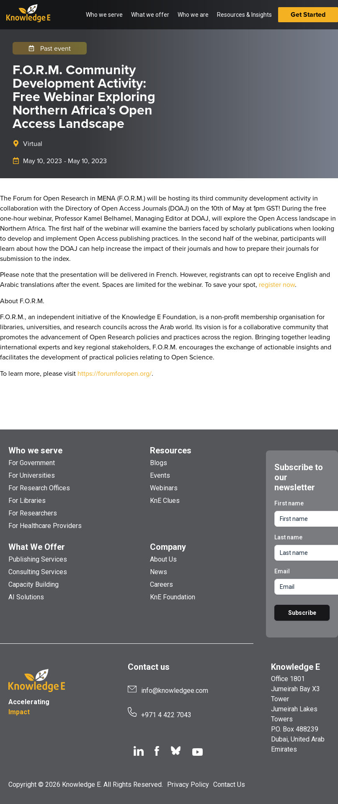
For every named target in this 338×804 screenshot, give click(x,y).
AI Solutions (26, 597)
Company (168, 547)
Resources (170, 450)
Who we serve (35, 450)
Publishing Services (37, 559)
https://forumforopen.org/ (114, 373)
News (158, 572)
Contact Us (229, 784)
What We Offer (36, 547)
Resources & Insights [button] (244, 14)
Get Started (308, 14)
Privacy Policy (188, 784)
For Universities (31, 475)
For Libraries (27, 501)
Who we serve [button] (104, 14)
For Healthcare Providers (45, 526)
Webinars (164, 488)
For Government (31, 463)
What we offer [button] (150, 14)
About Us (163, 559)
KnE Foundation (172, 597)
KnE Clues (165, 501)
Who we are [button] (193, 14)
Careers (161, 584)
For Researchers (32, 513)
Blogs (158, 463)
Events (160, 475)
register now (277, 284)
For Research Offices (39, 488)
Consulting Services (37, 572)
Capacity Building (33, 584)
